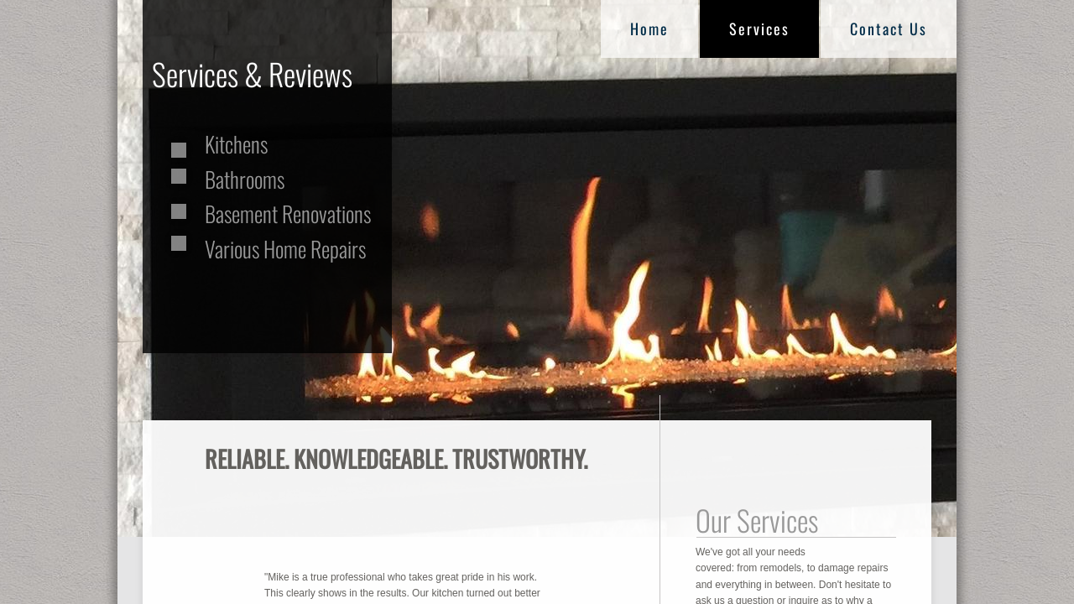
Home (649, 28)
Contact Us (888, 28)
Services (759, 28)
